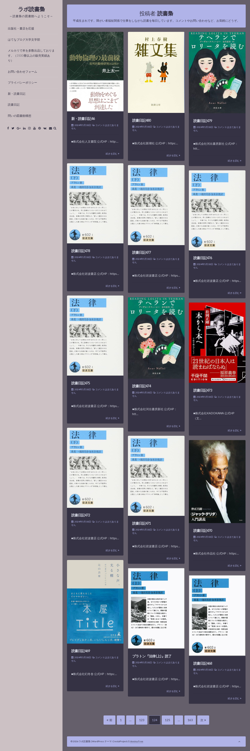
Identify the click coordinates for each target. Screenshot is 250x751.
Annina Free (136, 741)
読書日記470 (202, 530)
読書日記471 (141, 523)
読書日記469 (80, 651)
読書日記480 (141, 120)
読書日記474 (141, 386)
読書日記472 (80, 515)
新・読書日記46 (83, 118)
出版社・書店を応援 (21, 28)
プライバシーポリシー (22, 82)
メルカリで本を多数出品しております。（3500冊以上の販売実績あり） (31, 55)
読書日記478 (80, 251)
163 (190, 721)
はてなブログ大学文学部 (24, 39)
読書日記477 (141, 252)
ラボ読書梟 (31, 9)
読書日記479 (202, 121)
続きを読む (111, 153)
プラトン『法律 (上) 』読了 (151, 656)
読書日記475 (80, 383)
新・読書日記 (16, 93)
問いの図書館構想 (19, 115)
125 (167, 721)
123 (141, 721)
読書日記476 (202, 258)
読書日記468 (202, 663)
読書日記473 (202, 390)
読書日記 (14, 104)
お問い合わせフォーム (22, 71)
